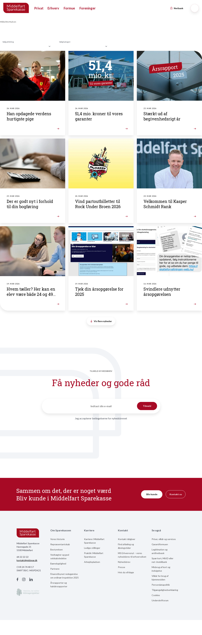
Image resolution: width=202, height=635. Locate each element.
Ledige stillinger (92, 547)
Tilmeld (147, 406)
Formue (69, 8)
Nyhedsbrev (124, 562)
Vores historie (57, 539)
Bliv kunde (151, 494)
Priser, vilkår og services (164, 539)
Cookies (156, 595)
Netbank (176, 8)
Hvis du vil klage (126, 572)
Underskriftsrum (160, 600)
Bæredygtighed (58, 563)
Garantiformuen (160, 544)
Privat (38, 8)
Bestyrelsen (56, 549)
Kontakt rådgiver (126, 539)
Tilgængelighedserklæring (165, 590)
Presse (121, 567)
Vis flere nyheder (101, 321)
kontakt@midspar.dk (27, 560)
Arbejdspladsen (92, 562)
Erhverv (53, 8)
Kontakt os (176, 494)
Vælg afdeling (8, 42)
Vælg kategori (64, 42)
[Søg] (195, 8)
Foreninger (87, 8)
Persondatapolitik (161, 584)
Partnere (54, 568)
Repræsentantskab (60, 544)
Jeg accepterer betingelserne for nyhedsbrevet (101, 418)
